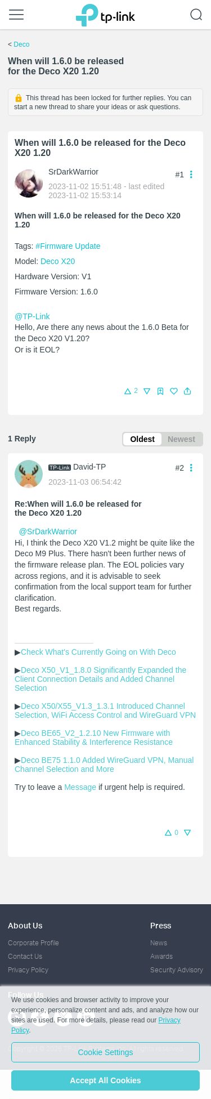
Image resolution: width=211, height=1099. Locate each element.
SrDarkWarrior (73, 171)
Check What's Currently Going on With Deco (98, 651)
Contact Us (25, 956)
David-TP (89, 466)
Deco (21, 44)
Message (80, 787)
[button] (187, 391)
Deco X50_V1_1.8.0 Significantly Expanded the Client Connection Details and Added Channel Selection (101, 679)
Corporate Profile (33, 943)
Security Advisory (176, 970)
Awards (161, 956)
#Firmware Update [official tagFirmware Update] (67, 246)
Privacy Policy (28, 970)
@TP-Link (32, 316)
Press (160, 925)
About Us (25, 925)
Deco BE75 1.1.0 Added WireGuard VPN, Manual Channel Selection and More (105, 765)
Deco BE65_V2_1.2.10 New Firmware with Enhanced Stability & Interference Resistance (94, 738)
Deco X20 (58, 261)
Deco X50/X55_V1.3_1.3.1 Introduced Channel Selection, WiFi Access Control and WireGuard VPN (105, 711)
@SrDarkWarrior (48, 531)
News (158, 943)
